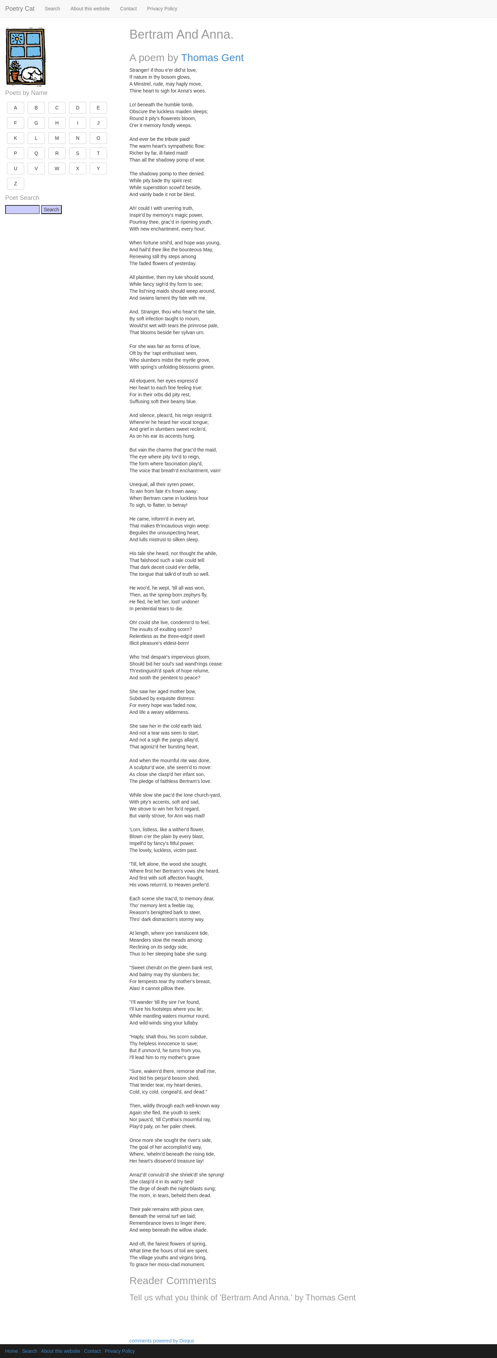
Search (52, 8)
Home (11, 1351)
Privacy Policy (162, 8)
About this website (90, 8)
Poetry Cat (20, 8)
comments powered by (161, 1341)
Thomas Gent (212, 57)
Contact (128, 8)
